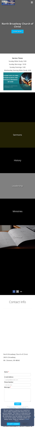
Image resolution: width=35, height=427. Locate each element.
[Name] (17, 374)
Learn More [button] (17, 31)
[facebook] (14, 291)
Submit (17, 404)
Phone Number (8, 382)
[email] (17, 291)
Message (7, 387)
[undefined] (17, 109)
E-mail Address (8, 377)
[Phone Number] (17, 384)
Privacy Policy (12, 408)
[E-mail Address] (17, 379)
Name (6, 372)
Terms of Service (22, 408)
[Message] (17, 395)
